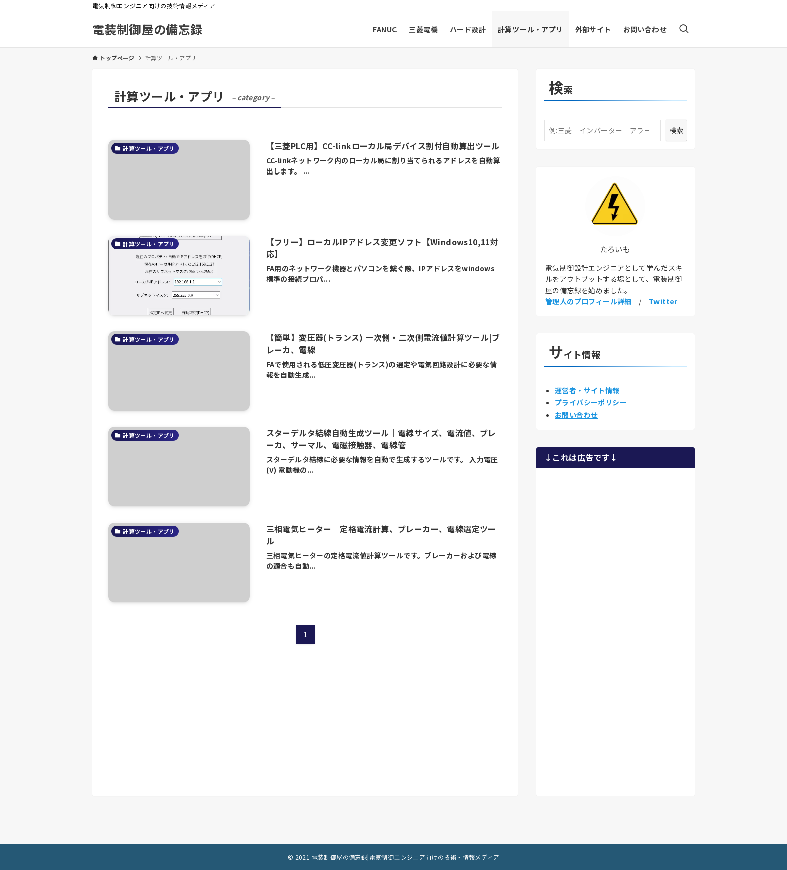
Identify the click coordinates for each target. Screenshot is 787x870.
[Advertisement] (615, 630)
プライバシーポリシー (591, 402)
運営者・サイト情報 (587, 390)
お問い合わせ (576, 415)
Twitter (663, 301)
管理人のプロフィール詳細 (588, 301)
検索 (676, 130)
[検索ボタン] (684, 29)
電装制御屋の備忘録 (147, 29)
